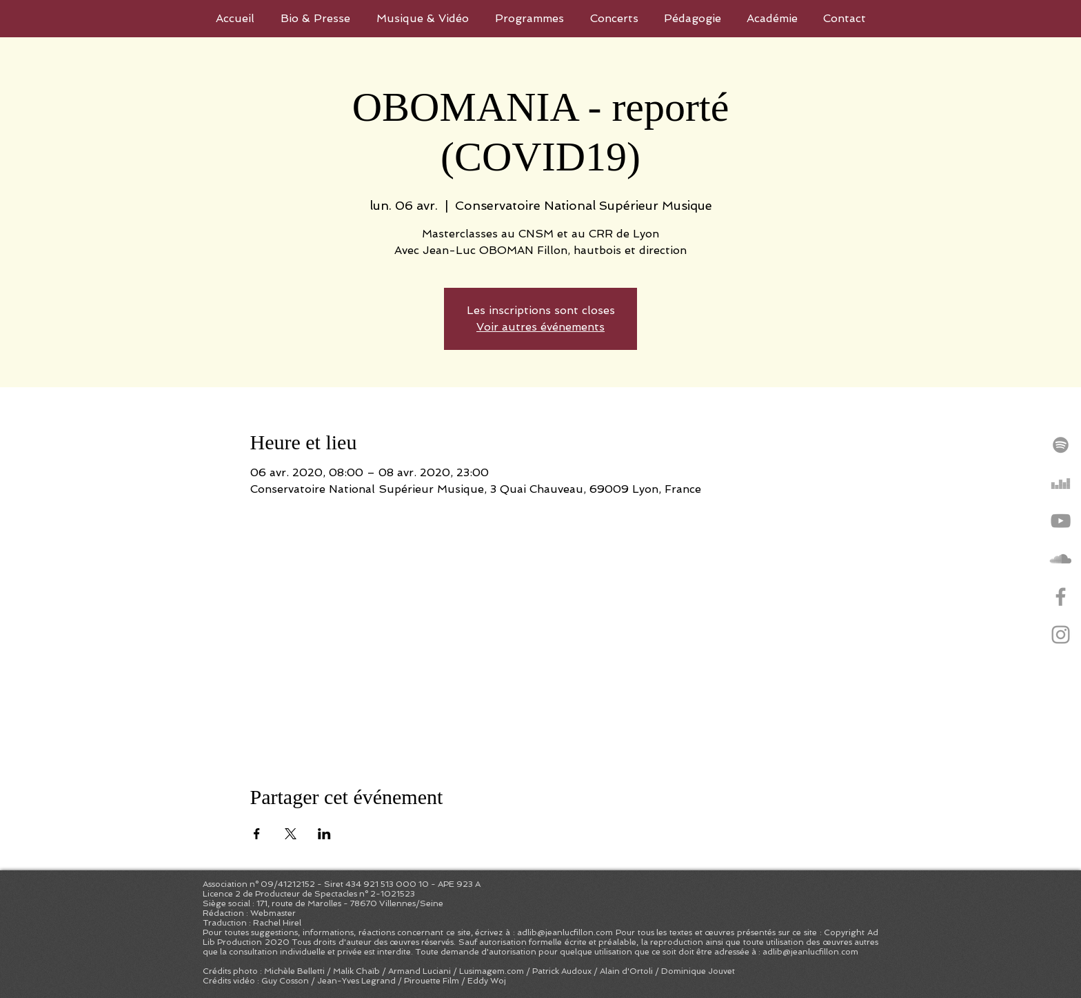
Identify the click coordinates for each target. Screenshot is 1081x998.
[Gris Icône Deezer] (1061, 483)
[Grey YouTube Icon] (1061, 521)
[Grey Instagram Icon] (1061, 635)
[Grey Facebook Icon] (1061, 597)
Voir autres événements (540, 326)
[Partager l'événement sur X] (290, 833)
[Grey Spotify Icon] (1061, 445)
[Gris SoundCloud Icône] (1061, 559)
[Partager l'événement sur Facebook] (256, 833)
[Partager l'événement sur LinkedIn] (324, 833)
